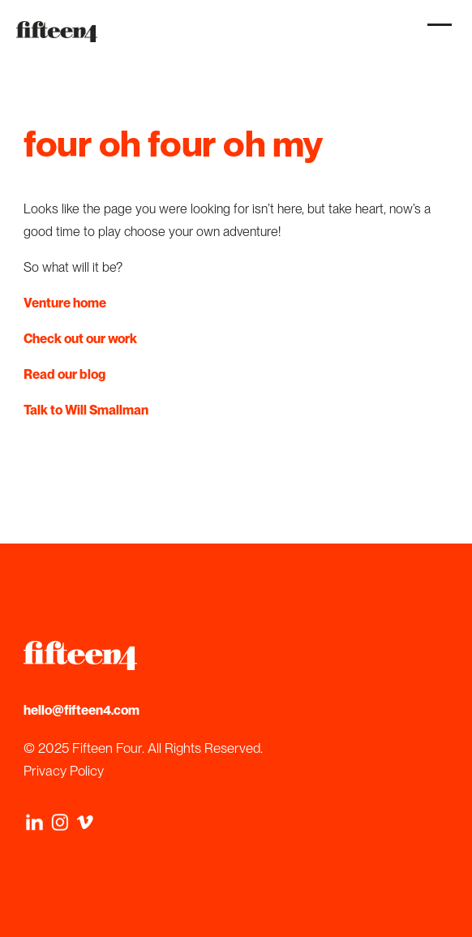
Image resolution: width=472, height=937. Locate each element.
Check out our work (80, 338)
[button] (435, 33)
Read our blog (64, 374)
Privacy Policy (64, 771)
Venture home (65, 303)
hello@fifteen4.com (81, 710)
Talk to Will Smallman (86, 410)
